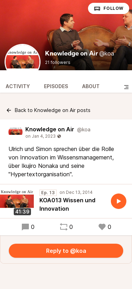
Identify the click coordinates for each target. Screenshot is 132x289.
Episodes (56, 86)
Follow (109, 8)
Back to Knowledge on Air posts (48, 110)
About (91, 86)
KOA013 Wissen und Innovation (67, 204)
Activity (18, 86)
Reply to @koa (66, 250)
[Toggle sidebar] (126, 87)
